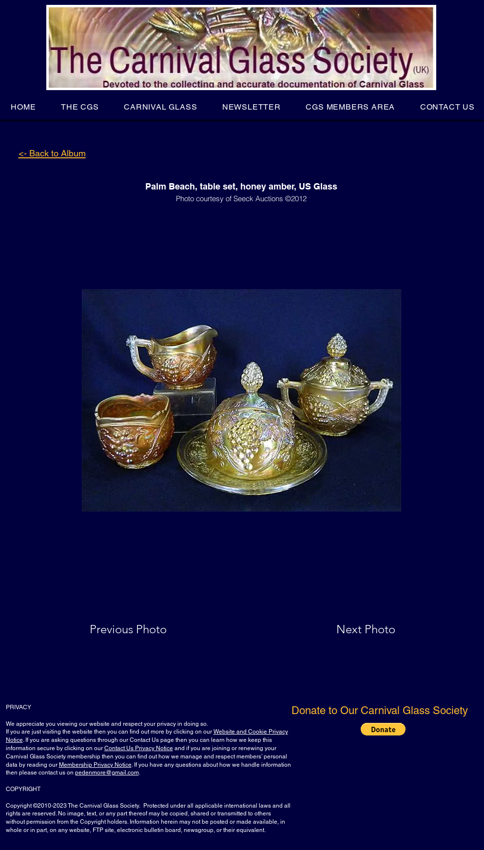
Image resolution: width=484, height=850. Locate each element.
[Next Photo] (346, 629)
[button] (79, 107)
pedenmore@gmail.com (107, 772)
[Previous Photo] (142, 629)
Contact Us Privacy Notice (138, 748)
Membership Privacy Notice (95, 764)
